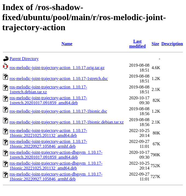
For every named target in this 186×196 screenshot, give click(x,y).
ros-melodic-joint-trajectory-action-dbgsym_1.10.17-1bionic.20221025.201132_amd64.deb (56, 165)
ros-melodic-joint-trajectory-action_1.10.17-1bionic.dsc (58, 111)
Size (155, 43)
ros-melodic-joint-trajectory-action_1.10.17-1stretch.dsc (59, 78)
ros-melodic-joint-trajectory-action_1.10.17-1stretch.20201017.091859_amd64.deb (48, 100)
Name (67, 43)
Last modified (137, 43)
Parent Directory (24, 58)
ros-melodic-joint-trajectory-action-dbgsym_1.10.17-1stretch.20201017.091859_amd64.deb (56, 155)
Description (172, 43)
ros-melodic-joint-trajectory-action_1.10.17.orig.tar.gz (57, 67)
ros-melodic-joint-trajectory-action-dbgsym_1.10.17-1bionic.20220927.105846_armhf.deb (56, 176)
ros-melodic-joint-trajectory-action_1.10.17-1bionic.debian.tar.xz (67, 122)
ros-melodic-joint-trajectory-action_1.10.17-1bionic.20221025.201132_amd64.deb (48, 133)
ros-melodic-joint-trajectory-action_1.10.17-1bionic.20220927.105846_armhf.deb (48, 144)
